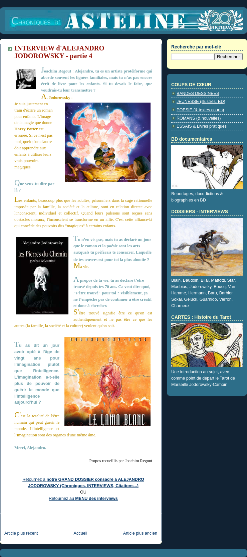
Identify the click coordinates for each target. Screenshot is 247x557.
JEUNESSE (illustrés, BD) (201, 101)
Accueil (80, 533)
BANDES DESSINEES (198, 93)
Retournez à (34, 479)
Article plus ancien (140, 533)
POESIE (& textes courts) (200, 110)
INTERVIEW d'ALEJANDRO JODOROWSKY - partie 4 (59, 51)
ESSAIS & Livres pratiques (202, 126)
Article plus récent (21, 533)
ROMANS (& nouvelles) (199, 118)
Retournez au (83, 498)
